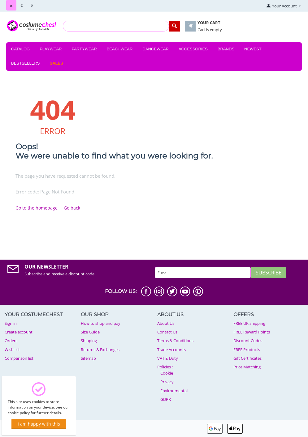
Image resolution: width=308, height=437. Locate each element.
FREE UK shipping (249, 323)
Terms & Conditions (175, 340)
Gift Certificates (247, 358)
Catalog (20, 49)
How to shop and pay (100, 323)
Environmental (174, 390)
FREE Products (246, 349)
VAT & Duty (167, 358)
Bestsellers (25, 63)
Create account (19, 332)
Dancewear (155, 49)
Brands (226, 49)
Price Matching (247, 367)
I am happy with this (39, 424)
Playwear (51, 49)
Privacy (167, 381)
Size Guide (90, 332)
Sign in (11, 323)
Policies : (165, 367)
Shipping (89, 340)
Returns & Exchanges (100, 349)
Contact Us (167, 332)
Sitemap (88, 358)
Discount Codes (247, 340)
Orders (11, 340)
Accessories (193, 49)
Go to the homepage (36, 208)
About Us (165, 323)
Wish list (12, 349)
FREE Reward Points (251, 332)
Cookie (166, 373)
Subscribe (268, 272)
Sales (56, 63)
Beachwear (120, 49)
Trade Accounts (171, 349)
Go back (72, 208)
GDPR (165, 399)
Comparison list (19, 358)
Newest (253, 49)
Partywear (84, 49)
